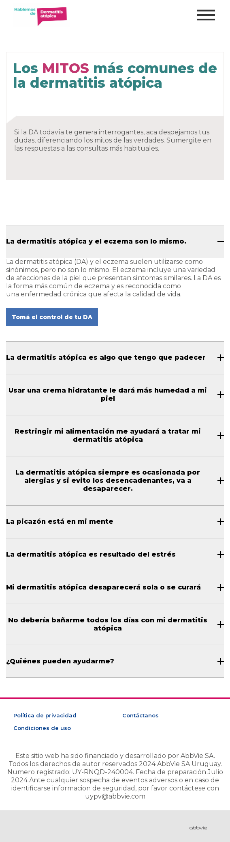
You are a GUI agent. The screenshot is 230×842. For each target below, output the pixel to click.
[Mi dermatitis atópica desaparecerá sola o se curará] (115, 587)
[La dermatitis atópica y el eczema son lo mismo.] (115, 241)
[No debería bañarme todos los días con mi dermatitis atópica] (115, 624)
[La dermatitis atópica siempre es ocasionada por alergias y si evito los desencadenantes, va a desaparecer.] (115, 480)
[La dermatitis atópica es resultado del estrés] (115, 554)
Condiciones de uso (42, 728)
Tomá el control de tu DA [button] (52, 317)
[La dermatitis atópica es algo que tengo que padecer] (115, 357)
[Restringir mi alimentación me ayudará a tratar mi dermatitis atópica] (115, 435)
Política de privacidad (45, 715)
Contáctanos (140, 715)
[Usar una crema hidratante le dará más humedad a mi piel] (115, 394)
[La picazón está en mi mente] (115, 521)
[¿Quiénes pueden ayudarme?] (115, 661)
